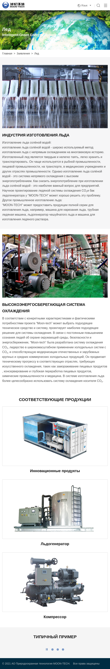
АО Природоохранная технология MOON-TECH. (40, 663)
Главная (7, 53)
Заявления (23, 53)
